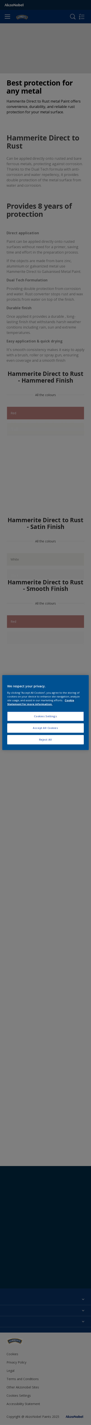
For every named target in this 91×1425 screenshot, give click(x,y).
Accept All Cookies (45, 728)
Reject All (45, 739)
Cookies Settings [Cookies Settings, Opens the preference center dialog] (45, 716)
